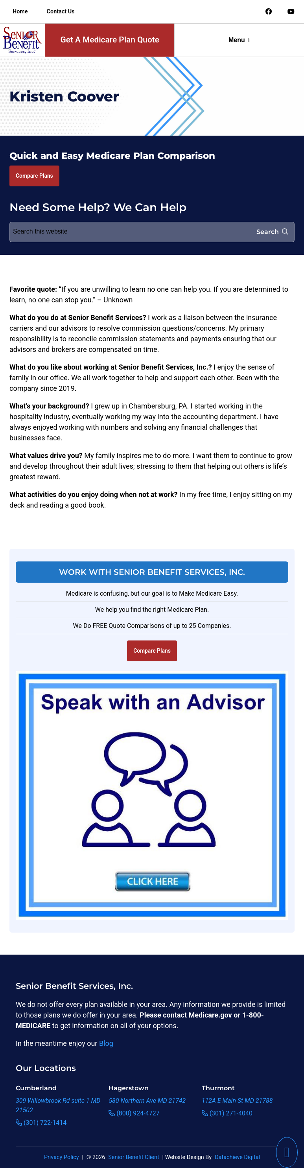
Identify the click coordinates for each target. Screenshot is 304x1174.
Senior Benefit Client (133, 1157)
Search (272, 232)
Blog (106, 1043)
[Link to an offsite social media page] (268, 12)
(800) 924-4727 (134, 1113)
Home (20, 11)
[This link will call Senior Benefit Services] (287, 1152)
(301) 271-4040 (227, 1113)
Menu (239, 40)
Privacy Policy (61, 1157)
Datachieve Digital (237, 1157)
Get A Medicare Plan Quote (110, 39)
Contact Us (61, 11)
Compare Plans (34, 176)
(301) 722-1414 (41, 1122)
